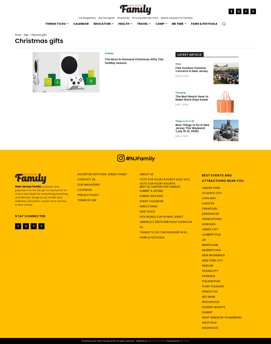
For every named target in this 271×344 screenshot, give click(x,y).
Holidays (110, 53)
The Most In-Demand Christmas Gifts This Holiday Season (135, 61)
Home (18, 34)
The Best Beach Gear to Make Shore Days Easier (191, 98)
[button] (224, 24)
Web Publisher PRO (157, 341)
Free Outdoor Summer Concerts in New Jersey (191, 69)
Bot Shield (184, 341)
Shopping (180, 92)
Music (178, 64)
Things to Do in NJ (185, 121)
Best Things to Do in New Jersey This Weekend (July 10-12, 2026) (192, 128)
